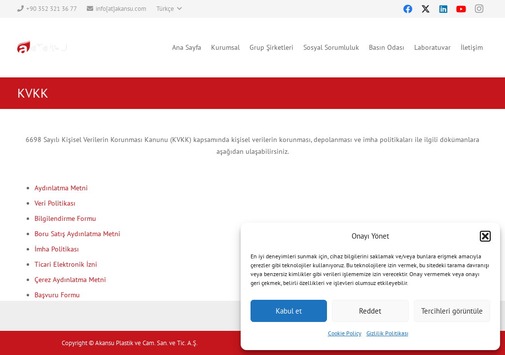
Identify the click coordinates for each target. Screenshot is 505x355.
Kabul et (289, 311)
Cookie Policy (344, 333)
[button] (485, 236)
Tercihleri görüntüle (452, 311)
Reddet (370, 311)
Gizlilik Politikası (387, 333)
